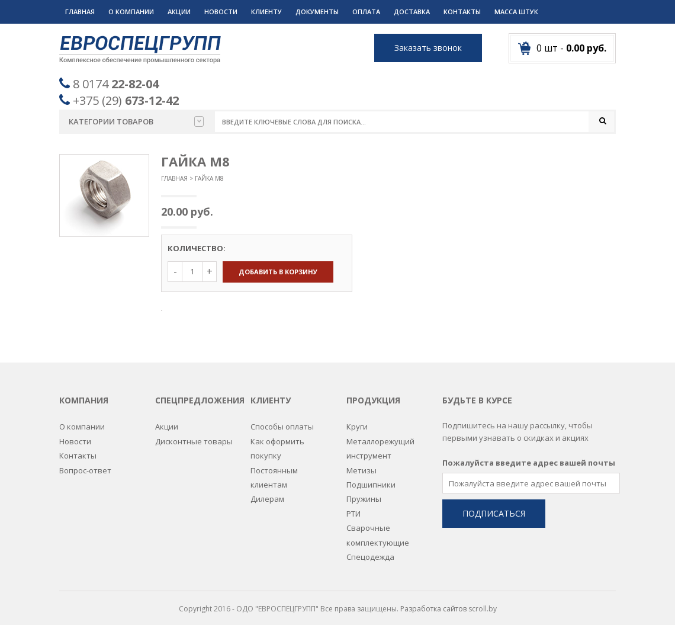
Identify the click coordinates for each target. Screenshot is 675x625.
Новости (220, 11)
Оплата (366, 11)
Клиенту (266, 11)
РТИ (353, 506)
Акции (179, 11)
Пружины (363, 491)
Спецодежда (370, 549)
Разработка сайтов (433, 602)
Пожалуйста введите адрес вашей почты (528, 455)
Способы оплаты (282, 419)
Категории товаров (136, 121)
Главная (80, 11)
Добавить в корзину (278, 271)
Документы (317, 11)
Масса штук (516, 11)
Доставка (412, 11)
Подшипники (371, 477)
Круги (357, 419)
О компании (131, 11)
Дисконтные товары (194, 434)
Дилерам (267, 491)
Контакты (462, 11)
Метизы (361, 462)
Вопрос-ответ (85, 462)
